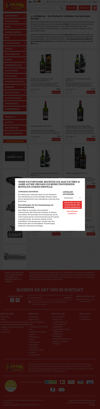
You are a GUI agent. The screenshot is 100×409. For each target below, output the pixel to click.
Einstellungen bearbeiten (72, 212)
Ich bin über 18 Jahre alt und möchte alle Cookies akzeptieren (72, 205)
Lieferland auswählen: (68, 193)
